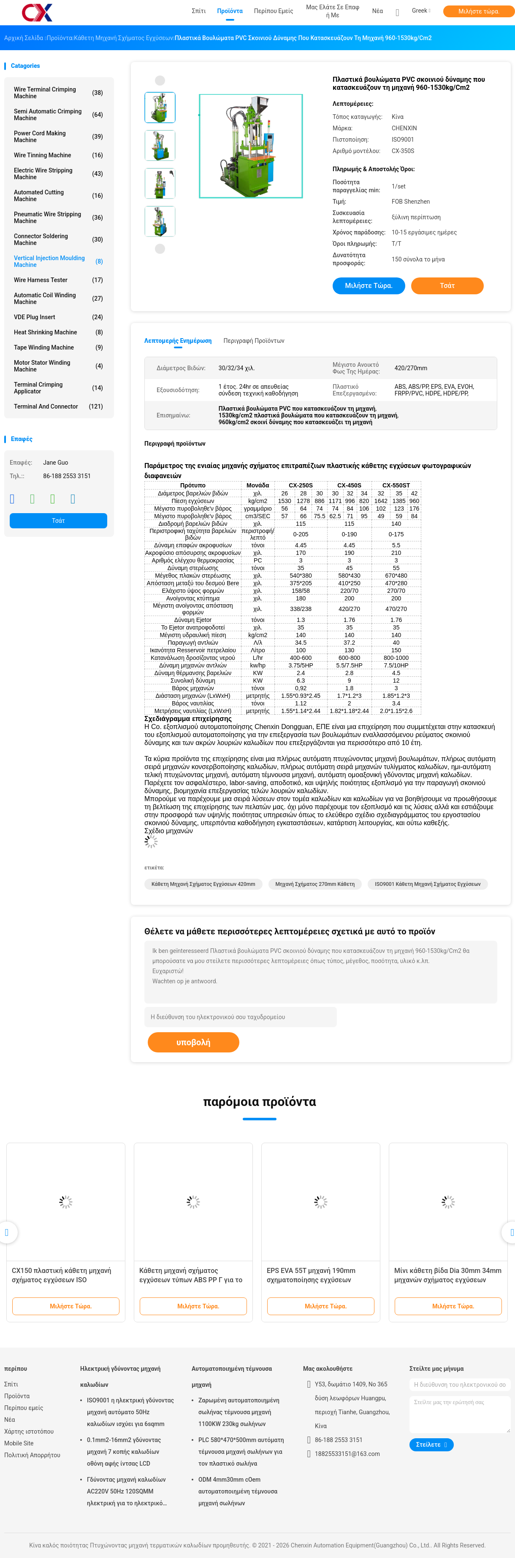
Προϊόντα (17, 1396)
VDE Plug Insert (58, 317)
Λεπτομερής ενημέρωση (177, 340)
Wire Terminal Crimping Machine (58, 93)
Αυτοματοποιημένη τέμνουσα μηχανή (232, 1376)
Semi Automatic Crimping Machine (58, 114)
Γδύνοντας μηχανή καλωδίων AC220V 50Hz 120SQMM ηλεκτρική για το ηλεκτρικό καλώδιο (126, 1492)
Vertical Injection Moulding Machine (58, 261)
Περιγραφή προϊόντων (254, 340)
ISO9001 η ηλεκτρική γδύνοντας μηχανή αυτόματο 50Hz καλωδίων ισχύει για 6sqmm (130, 1412)
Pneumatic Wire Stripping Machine (58, 217)
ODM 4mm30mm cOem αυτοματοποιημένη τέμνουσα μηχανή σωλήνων (237, 1491)
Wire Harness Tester (58, 280)
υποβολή (193, 1042)
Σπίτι (11, 1384)
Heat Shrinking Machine (58, 332)
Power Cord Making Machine (58, 136)
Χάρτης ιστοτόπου (29, 1431)
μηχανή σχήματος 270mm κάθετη (315, 884)
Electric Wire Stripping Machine (58, 173)
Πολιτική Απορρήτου (32, 1455)
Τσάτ (58, 520)
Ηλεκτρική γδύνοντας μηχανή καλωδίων (120, 1376)
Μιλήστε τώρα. (478, 11)
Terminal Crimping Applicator (58, 388)
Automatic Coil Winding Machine (58, 298)
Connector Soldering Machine (58, 239)
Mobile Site (19, 1443)
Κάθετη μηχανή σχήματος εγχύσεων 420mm (203, 884)
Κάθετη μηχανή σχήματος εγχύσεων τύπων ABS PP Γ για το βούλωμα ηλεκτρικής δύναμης (190, 1280)
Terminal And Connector (58, 406)
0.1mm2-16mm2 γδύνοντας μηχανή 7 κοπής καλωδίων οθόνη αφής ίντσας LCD (124, 1452)
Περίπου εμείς (23, 1408)
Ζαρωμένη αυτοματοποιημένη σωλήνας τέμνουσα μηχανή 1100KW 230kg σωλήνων (238, 1412)
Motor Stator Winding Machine (58, 366)
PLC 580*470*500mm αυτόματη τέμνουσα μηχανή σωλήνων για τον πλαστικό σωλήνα (241, 1452)
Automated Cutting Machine (58, 195)
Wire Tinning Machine (58, 155)
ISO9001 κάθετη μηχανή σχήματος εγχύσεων (427, 884)
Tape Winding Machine (58, 347)
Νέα (9, 1419)
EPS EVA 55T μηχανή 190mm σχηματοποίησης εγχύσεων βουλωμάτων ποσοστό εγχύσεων (318, 1280)
